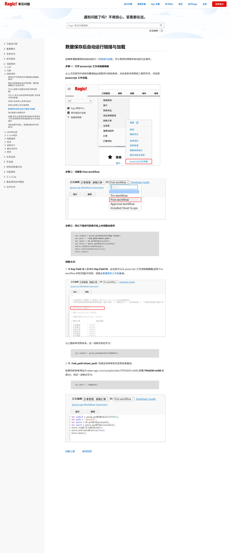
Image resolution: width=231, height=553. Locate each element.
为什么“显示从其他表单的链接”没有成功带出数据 (24, 96)
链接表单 (9, 73)
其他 (7, 151)
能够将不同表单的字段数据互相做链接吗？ (23, 78)
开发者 (8, 161)
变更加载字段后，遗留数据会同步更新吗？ (23, 125)
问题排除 (9, 171)
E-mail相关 (10, 135)
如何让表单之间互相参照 (18, 105)
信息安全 (9, 53)
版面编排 (9, 138)
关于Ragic (192, 4)
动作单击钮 (10, 132)
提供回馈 (87, 451)
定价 (181, 4)
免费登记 (219, 4)
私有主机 (9, 156)
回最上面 (70, 451)
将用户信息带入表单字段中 (19, 101)
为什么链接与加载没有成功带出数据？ (22, 90)
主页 (205, 4)
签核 (7, 142)
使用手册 (141, 4)
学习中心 (169, 4)
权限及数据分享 (13, 166)
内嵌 (7, 70)
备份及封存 (10, 148)
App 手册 (155, 4)
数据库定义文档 (111, 273)
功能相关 (9, 63)
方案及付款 (11, 43)
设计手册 (128, 4)
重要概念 (9, 48)
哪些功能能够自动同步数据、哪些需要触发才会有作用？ (23, 84)
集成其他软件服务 (14, 181)
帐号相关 (9, 58)
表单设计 (9, 145)
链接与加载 (107, 59)
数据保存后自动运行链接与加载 (21, 109)
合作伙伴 (9, 186)
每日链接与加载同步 (16, 112)
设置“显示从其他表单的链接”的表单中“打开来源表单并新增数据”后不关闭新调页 (24, 118)
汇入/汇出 (10, 176)
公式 (7, 67)
